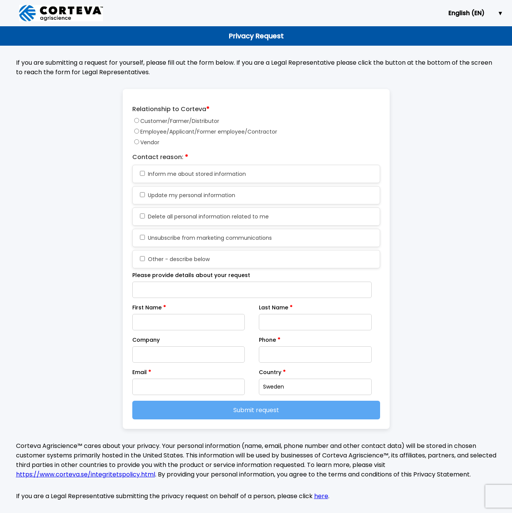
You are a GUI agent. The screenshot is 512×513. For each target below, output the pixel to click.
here (321, 496)
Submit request (256, 410)
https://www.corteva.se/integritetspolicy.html (85, 474)
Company (146, 340)
